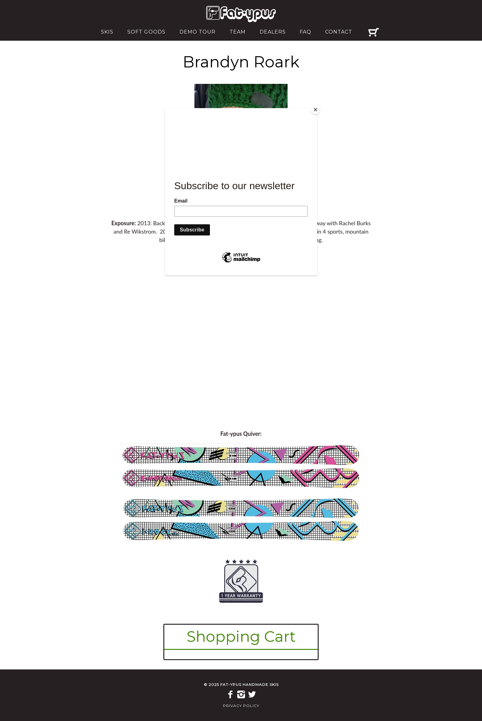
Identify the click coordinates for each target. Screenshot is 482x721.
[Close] (315, 109)
